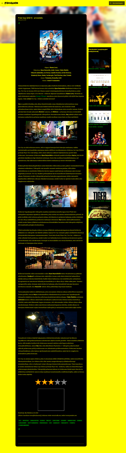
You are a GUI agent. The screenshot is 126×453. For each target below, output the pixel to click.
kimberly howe (71, 420)
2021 (20, 420)
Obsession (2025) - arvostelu (96, 68)
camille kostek (34, 420)
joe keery (63, 420)
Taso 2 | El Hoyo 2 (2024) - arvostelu (99, 238)
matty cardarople (33, 422)
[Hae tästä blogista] (116, 3)
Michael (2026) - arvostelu (96, 164)
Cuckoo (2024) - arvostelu (95, 219)
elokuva (42, 420)
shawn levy (56, 422)
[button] (19, 23)
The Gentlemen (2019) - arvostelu (98, 87)
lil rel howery (22, 422)
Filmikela (11, 3)
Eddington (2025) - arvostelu (96, 182)
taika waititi (64, 422)
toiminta (72, 422)
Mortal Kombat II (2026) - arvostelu (98, 145)
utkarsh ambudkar (24, 425)
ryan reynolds (43, 422)
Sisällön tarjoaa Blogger (63, 450)
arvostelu (26, 420)
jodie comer (56, 420)
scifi (50, 422)
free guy (48, 420)
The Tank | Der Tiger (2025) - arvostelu (99, 201)
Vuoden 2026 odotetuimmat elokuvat (99, 105)
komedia (79, 420)
